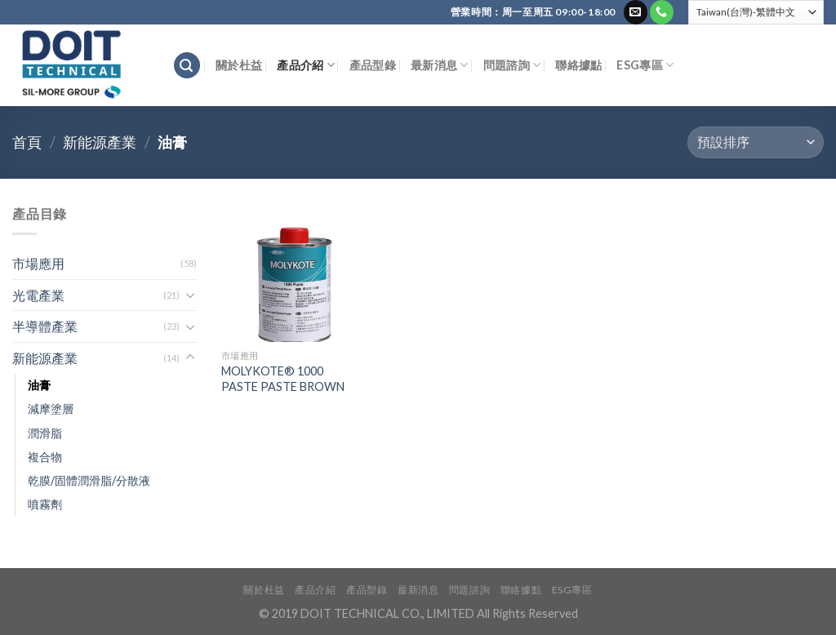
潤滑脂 (45, 433)
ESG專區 (645, 65)
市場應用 (38, 263)
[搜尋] (187, 65)
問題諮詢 (512, 65)
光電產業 (38, 295)
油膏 (39, 385)
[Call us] (662, 12)
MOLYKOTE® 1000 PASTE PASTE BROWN (283, 378)
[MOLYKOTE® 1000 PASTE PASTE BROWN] (290, 272)
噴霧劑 (45, 504)
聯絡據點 (578, 65)
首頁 (27, 142)
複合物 (45, 457)
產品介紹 (306, 65)
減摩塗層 (50, 408)
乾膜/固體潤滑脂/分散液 (89, 480)
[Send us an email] (635, 12)
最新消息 (440, 65)
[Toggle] (190, 294)
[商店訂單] (755, 142)
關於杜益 (239, 65)
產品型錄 (372, 65)
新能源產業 (99, 142)
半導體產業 (45, 326)
